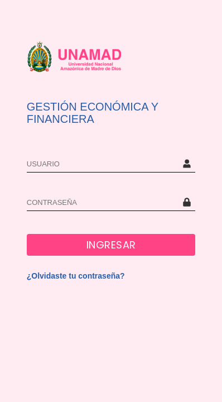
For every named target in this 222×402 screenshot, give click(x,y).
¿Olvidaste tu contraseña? (76, 275)
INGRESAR (111, 245)
